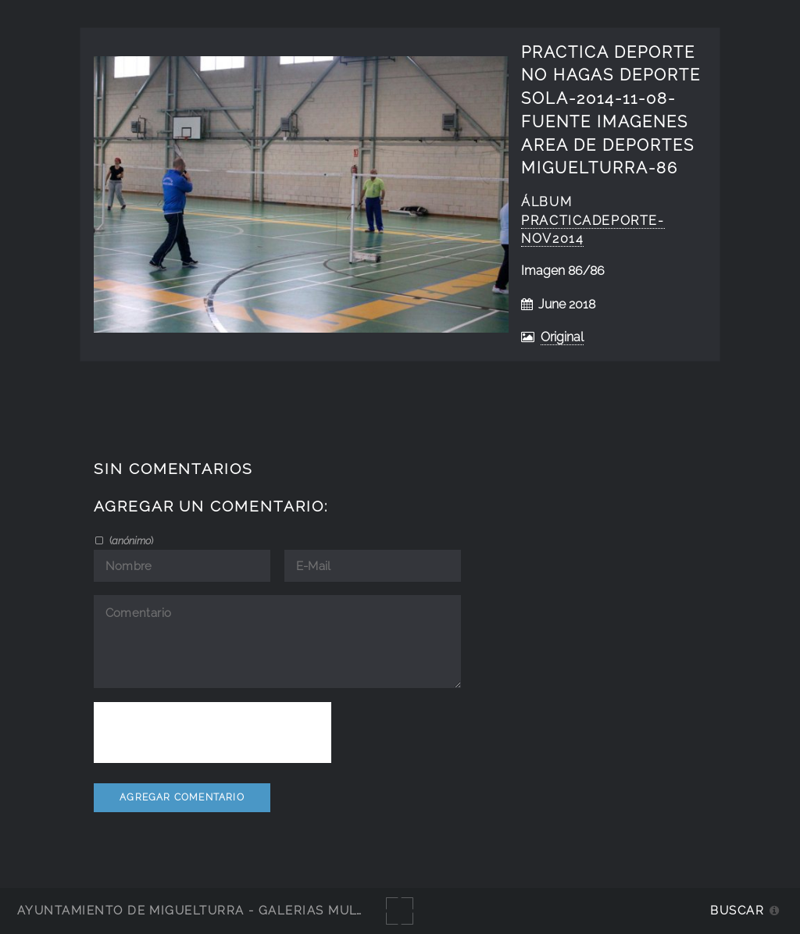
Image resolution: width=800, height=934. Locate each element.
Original (562, 337)
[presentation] (212, 732)
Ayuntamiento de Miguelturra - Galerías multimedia (214, 910)
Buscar (737, 910)
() (130, 540)
